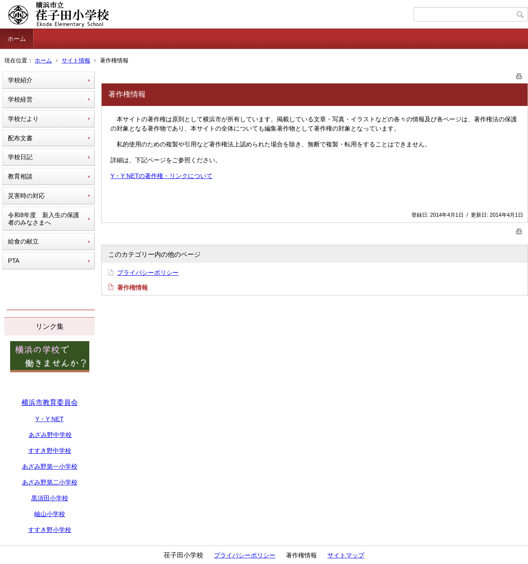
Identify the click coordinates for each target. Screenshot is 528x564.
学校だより (23, 118)
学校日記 (20, 156)
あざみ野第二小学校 (49, 482)
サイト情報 (76, 60)
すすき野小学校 (49, 529)
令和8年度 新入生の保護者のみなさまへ (43, 218)
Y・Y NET (49, 418)
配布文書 (20, 138)
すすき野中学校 (49, 450)
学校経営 (20, 99)
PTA (13, 260)
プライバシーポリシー (148, 272)
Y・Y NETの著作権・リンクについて (161, 175)
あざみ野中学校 (50, 434)
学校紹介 (20, 80)
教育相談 (20, 176)
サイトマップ (345, 555)
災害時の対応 (26, 195)
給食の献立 (23, 241)
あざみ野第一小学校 (49, 466)
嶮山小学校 (49, 513)
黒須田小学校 (49, 498)
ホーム (16, 38)
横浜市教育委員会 (50, 402)
